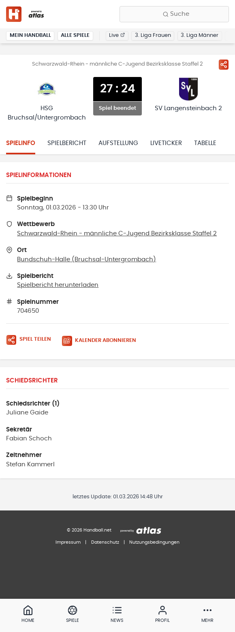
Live (117, 35)
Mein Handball (30, 35)
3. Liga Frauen (153, 35)
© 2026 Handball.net (89, 530)
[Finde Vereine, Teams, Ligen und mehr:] (174, 14)
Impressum (68, 542)
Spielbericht (66, 143)
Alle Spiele (75, 35)
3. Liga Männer (199, 35)
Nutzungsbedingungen (154, 542)
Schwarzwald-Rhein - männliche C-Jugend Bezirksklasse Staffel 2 (117, 234)
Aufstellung (118, 143)
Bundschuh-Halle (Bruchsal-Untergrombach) (86, 259)
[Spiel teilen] (224, 64)
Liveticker (166, 143)
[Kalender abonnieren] (102, 340)
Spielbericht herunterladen (57, 285)
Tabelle (205, 143)
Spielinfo (20, 143)
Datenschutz (105, 542)
